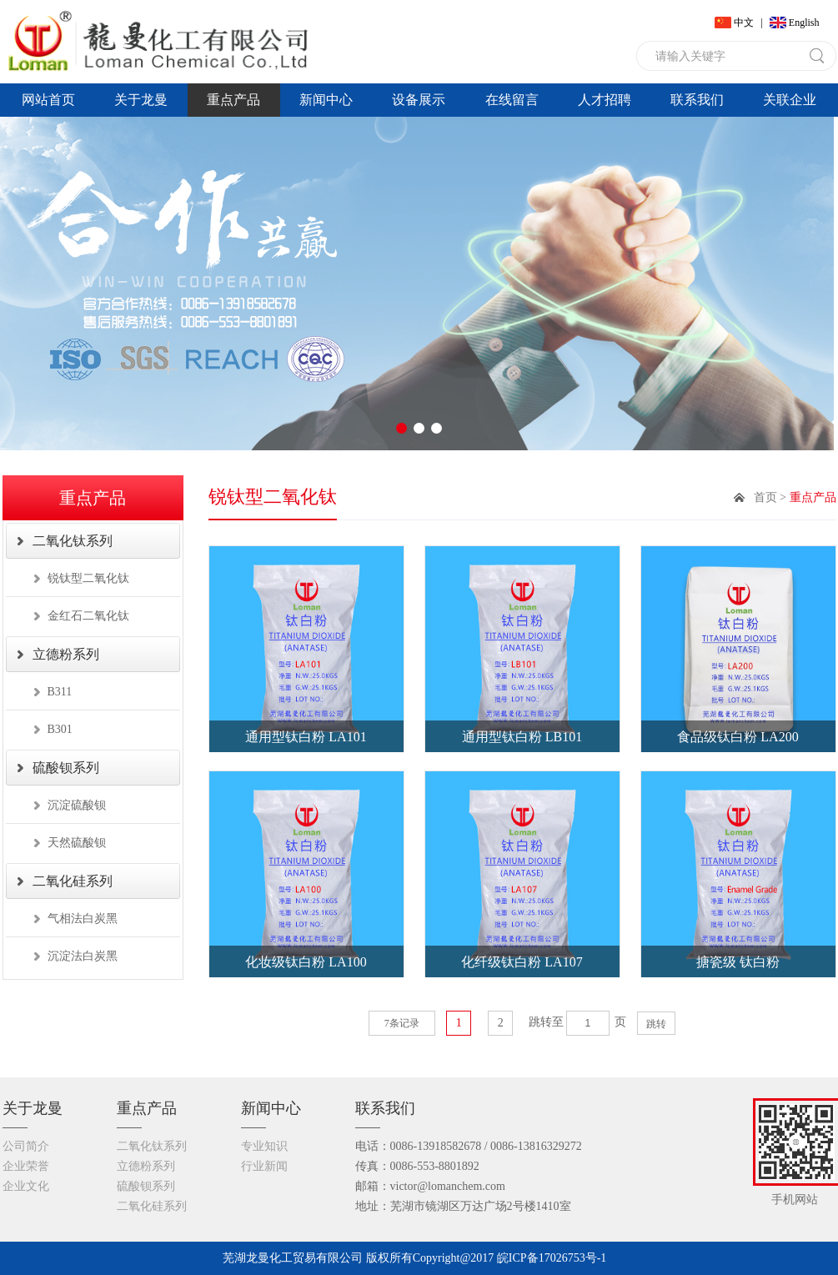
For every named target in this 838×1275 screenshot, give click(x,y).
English (804, 22)
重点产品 (233, 100)
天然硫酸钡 (77, 842)
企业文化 (26, 1186)
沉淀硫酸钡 (77, 805)
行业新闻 (264, 1166)
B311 (60, 691)
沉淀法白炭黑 (83, 956)
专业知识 (264, 1146)
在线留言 (512, 100)
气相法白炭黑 (83, 918)
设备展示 (418, 100)
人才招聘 (604, 100)
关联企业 (789, 100)
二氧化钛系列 (73, 541)
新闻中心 (326, 100)
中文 (744, 22)
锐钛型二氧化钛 (88, 578)
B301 (60, 729)
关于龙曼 (141, 100)
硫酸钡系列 (66, 767)
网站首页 (48, 100)
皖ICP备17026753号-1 (551, 1258)
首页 (765, 497)
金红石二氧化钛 (88, 616)
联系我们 (697, 100)
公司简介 (26, 1146)
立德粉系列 (66, 654)
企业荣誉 (26, 1166)
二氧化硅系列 (73, 881)
